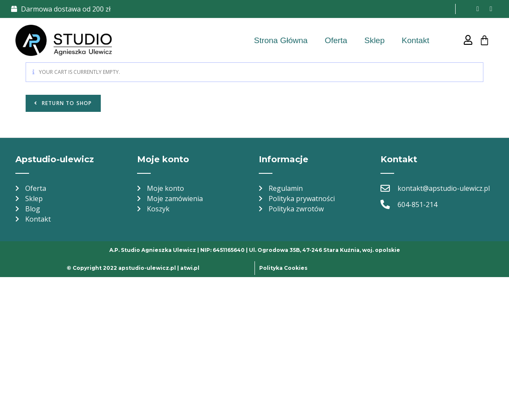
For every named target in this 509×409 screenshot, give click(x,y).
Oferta (336, 40)
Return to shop (66, 103)
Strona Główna (281, 40)
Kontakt (415, 40)
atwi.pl (189, 268)
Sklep (374, 40)
